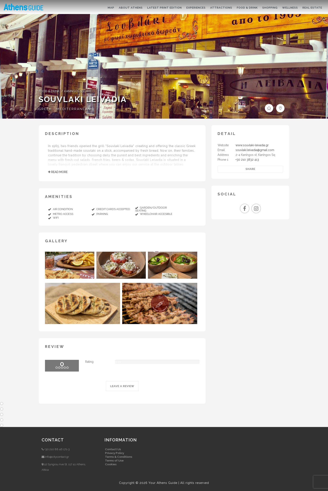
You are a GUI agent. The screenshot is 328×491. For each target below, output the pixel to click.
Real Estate (312, 7)
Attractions (221, 7)
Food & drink (247, 7)
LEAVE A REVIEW (122, 386)
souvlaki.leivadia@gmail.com (255, 150)
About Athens (131, 7)
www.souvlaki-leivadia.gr (252, 145)
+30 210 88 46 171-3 (57, 449)
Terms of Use (114, 460)
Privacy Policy (114, 453)
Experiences (196, 7)
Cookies (111, 464)
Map (111, 7)
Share (250, 169)
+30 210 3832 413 (247, 159)
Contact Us (113, 449)
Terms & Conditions (118, 456)
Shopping (270, 7)
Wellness (290, 7)
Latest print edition (164, 7)
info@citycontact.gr (57, 456)
